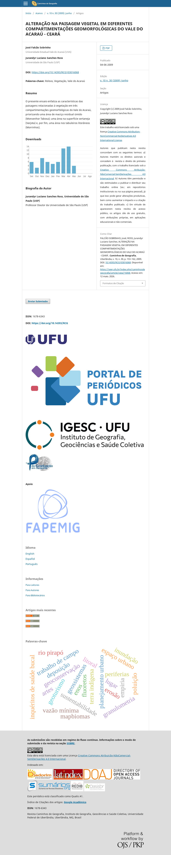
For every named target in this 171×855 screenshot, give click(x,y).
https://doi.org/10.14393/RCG (50, 323)
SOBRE (71, 743)
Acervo (39, 13)
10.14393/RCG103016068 (118, 262)
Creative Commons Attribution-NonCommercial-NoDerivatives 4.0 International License (120, 136)
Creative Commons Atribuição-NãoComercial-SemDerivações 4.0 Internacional (122, 174)
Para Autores (32, 590)
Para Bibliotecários (35, 595)
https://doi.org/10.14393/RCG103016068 (55, 72)
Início (28, 13)
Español (30, 558)
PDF (107, 48)
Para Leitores (32, 584)
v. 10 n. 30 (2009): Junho (59, 13)
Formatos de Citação (113, 283)
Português (32, 564)
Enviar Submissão (38, 301)
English (30, 553)
